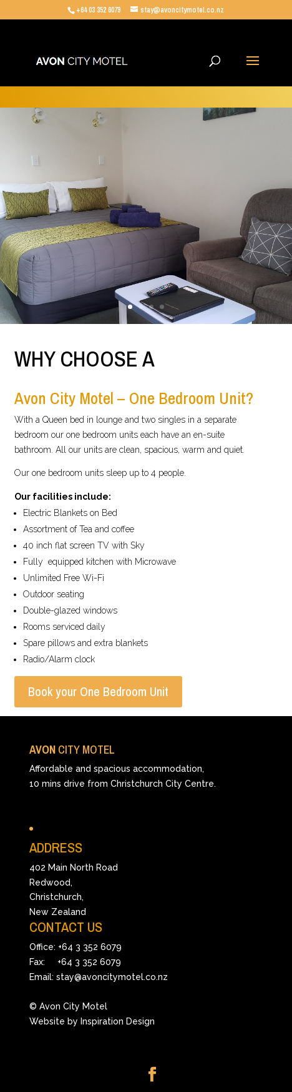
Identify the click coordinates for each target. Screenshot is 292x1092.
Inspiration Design (117, 1021)
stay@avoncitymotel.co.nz (112, 977)
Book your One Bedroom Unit (98, 691)
